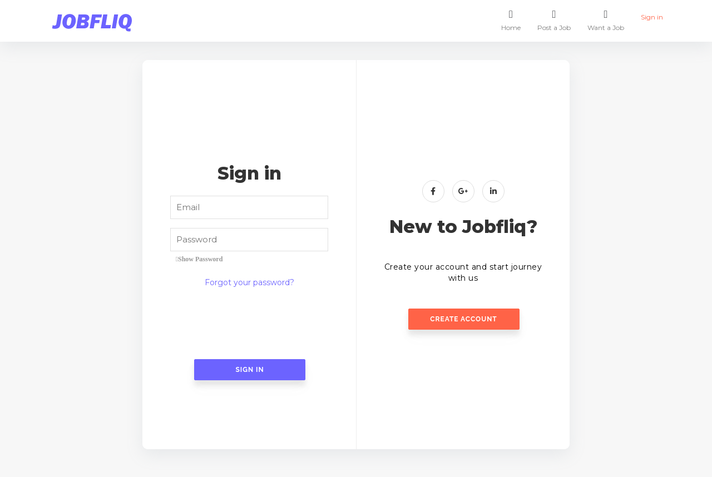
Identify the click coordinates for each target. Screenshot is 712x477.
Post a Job (554, 19)
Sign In (249, 370)
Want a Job (605, 19)
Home (511, 19)
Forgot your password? (249, 282)
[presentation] (249, 324)
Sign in (652, 14)
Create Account (463, 319)
